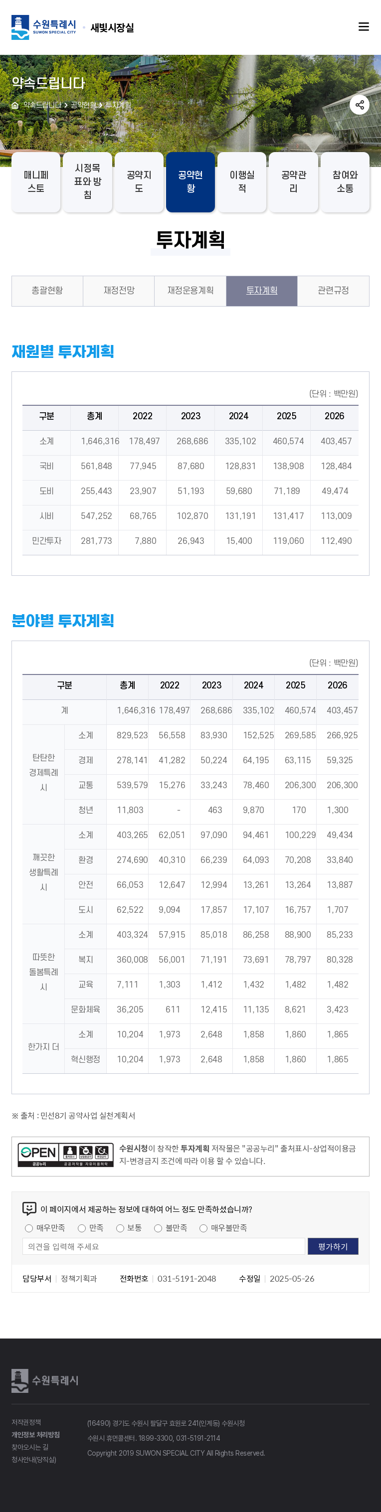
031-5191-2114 (198, 1438)
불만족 (177, 1227)
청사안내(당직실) (33, 1460)
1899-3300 (156, 1438)
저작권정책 (26, 1422)
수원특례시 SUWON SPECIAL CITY (112, 27)
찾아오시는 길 (29, 1447)
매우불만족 (229, 1227)
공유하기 (360, 105)
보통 (134, 1227)
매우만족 (50, 1227)
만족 (96, 1227)
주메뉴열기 (364, 26)
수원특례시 (46, 1380)
